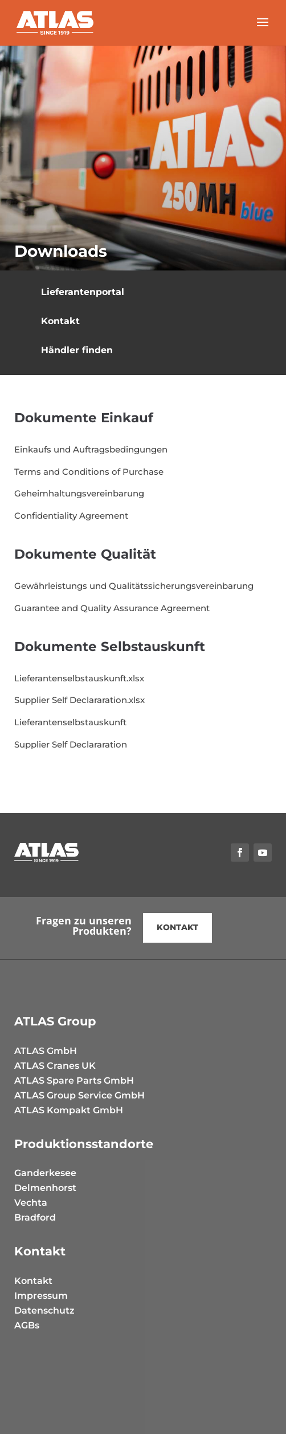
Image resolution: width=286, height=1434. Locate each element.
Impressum (41, 1295)
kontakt (177, 927)
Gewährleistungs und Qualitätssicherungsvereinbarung (134, 585)
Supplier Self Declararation (70, 744)
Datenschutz (44, 1310)
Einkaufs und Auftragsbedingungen (90, 449)
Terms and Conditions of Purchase (89, 471)
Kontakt (60, 321)
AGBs (26, 1325)
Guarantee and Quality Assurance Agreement (112, 608)
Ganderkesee (45, 1173)
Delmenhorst (45, 1187)
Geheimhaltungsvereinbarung (79, 493)
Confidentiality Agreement (71, 515)
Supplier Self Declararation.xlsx (79, 699)
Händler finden (77, 350)
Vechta (30, 1202)
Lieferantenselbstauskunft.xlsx (79, 678)
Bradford (35, 1217)
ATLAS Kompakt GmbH (68, 1110)
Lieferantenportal (82, 291)
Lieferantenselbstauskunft (70, 722)
